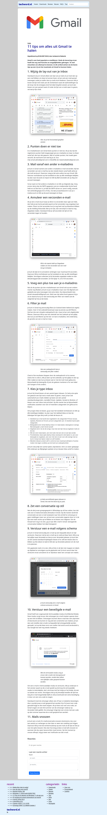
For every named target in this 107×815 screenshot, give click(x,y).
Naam (31, 755)
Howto (36, 4)
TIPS (29, 43)
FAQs (50, 797)
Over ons (67, 787)
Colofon (66, 791)
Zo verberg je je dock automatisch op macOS (27, 797)
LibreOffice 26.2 (18, 801)
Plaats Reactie (34, 773)
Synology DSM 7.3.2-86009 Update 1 (24, 805)
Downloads (42, 4)
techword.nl (25, 4)
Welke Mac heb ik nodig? (20, 787)
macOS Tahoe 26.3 (18, 799)
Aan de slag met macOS (20, 789)
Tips (66, 4)
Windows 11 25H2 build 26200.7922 (24, 793)
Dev (50, 799)
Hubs (50, 801)
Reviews (50, 4)
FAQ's (62, 4)
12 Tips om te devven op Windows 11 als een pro (28, 795)
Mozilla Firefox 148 (19, 791)
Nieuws (56, 4)
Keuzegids (52, 803)
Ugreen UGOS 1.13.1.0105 (21, 803)
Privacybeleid (68, 789)
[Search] (78, 4)
